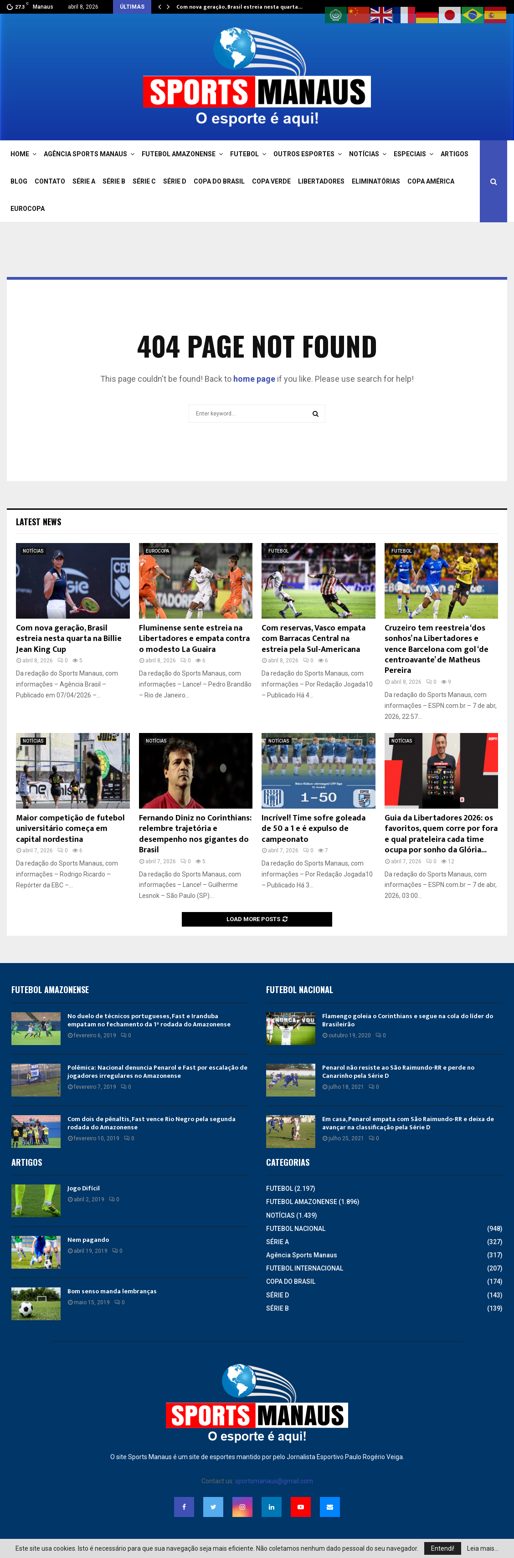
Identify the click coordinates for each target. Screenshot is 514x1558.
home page (254, 379)
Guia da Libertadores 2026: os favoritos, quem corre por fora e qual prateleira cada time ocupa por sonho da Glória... (441, 834)
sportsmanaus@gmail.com (274, 1481)
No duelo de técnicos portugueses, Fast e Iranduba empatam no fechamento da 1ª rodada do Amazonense (149, 1020)
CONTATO (50, 181)
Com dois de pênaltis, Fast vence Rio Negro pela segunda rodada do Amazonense (151, 1123)
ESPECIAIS (410, 154)
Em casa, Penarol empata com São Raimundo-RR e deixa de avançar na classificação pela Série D (408, 1123)
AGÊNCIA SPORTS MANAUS (85, 154)
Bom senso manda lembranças (112, 1291)
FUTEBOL (244, 154)
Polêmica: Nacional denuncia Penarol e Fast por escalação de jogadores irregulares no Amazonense (157, 1071)
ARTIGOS (454, 154)
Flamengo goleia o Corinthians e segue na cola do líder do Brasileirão (407, 1020)
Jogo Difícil (83, 1188)
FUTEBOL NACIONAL (295, 1228)
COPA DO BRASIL (219, 181)
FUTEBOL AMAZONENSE (179, 154)
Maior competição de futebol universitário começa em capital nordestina (70, 828)
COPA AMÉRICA (430, 181)
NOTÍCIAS (364, 154)
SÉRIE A (83, 181)
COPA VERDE (271, 181)
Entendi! (442, 1548)
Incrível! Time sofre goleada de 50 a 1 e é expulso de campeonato (313, 828)
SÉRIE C (144, 181)
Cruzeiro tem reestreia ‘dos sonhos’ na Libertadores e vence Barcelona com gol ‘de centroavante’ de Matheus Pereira (436, 649)
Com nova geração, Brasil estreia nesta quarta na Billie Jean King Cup (69, 638)
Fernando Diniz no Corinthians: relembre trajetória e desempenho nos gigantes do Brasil (195, 834)
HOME (19, 154)
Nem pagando (88, 1240)
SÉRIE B (114, 181)
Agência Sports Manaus (301, 1255)
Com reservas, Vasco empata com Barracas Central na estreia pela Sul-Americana (313, 638)
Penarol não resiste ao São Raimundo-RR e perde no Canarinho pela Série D (398, 1071)
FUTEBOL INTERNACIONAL (304, 1268)
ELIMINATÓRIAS (376, 181)
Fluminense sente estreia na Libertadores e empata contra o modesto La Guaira (194, 638)
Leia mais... (483, 1548)
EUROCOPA (27, 208)
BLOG (18, 181)
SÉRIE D (174, 181)
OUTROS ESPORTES (303, 154)
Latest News (38, 522)
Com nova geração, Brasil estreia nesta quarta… (239, 6)
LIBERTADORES (321, 181)
